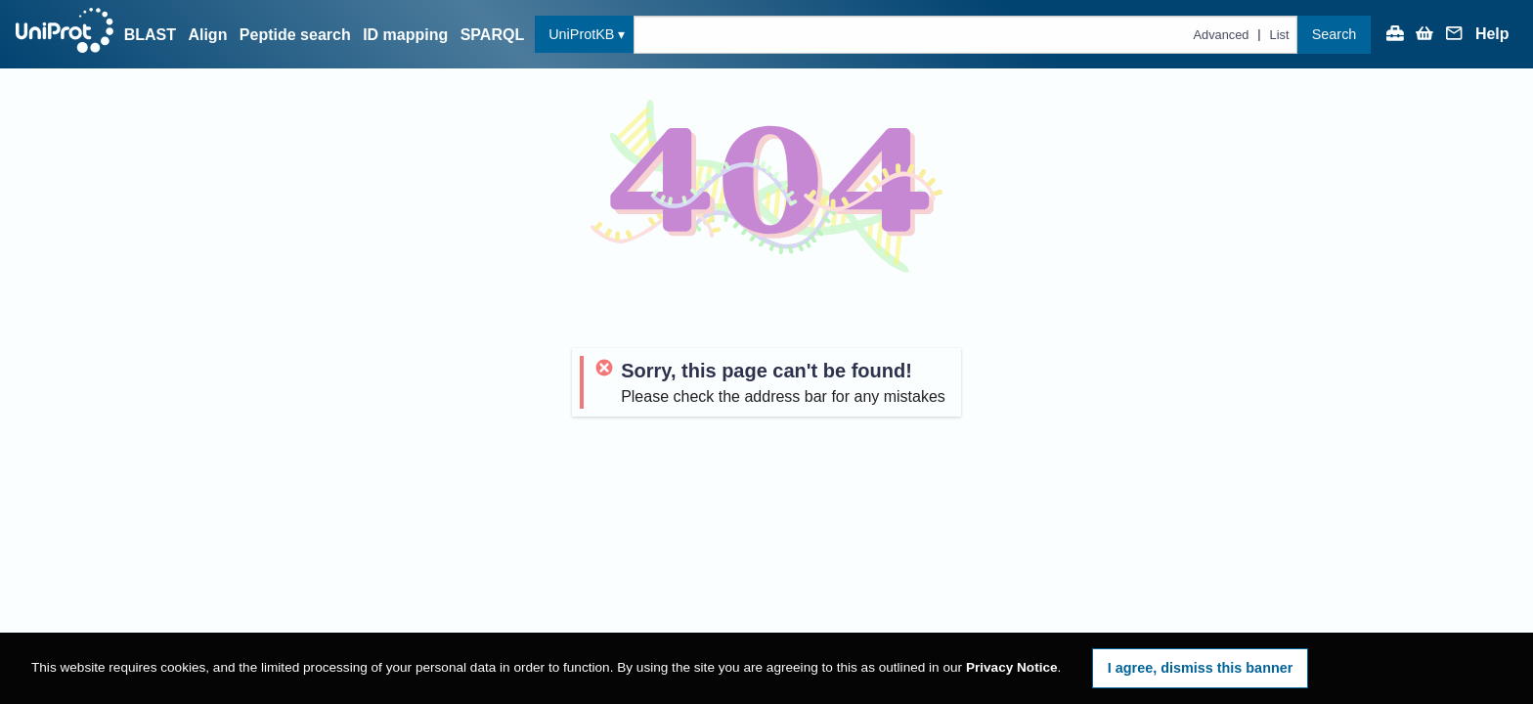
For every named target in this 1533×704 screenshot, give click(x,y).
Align (207, 34)
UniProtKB (581, 34)
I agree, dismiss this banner (1200, 668)
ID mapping (405, 34)
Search (1334, 34)
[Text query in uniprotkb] (965, 35)
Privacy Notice (1012, 667)
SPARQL (492, 34)
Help (1492, 34)
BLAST (150, 34)
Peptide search (295, 34)
